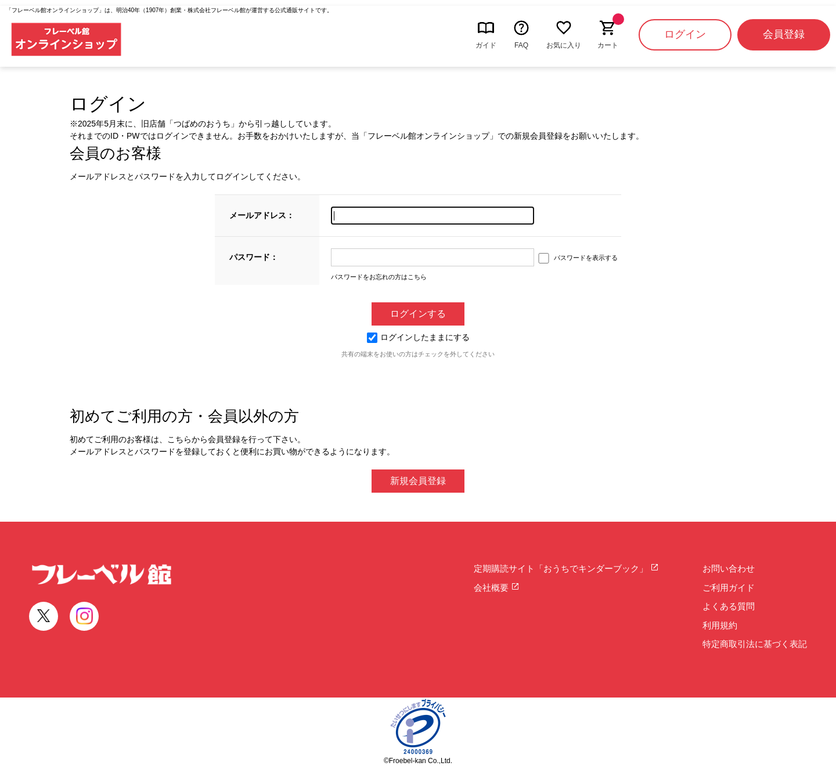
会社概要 (497, 587)
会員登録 (784, 34)
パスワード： (253, 257)
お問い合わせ (728, 568)
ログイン (685, 34)
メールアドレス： (261, 215)
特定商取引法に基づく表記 (754, 644)
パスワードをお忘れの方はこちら (379, 276)
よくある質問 (728, 606)
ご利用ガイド (728, 587)
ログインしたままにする (418, 337)
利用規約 (719, 625)
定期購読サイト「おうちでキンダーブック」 (566, 568)
